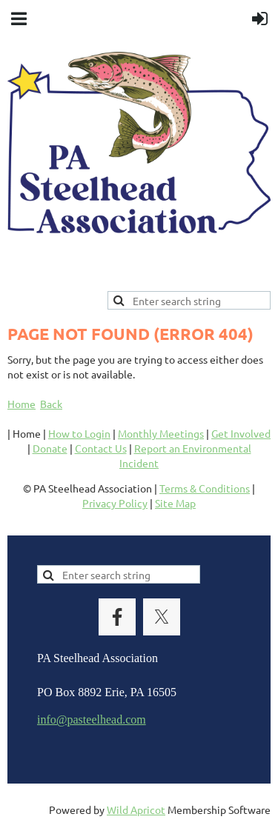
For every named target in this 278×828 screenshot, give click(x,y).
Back (51, 403)
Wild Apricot (136, 809)
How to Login (79, 433)
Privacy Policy (115, 503)
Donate (50, 448)
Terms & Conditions (204, 488)
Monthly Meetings (161, 433)
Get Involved (241, 433)
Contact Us (101, 448)
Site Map (175, 503)
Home (21, 403)
